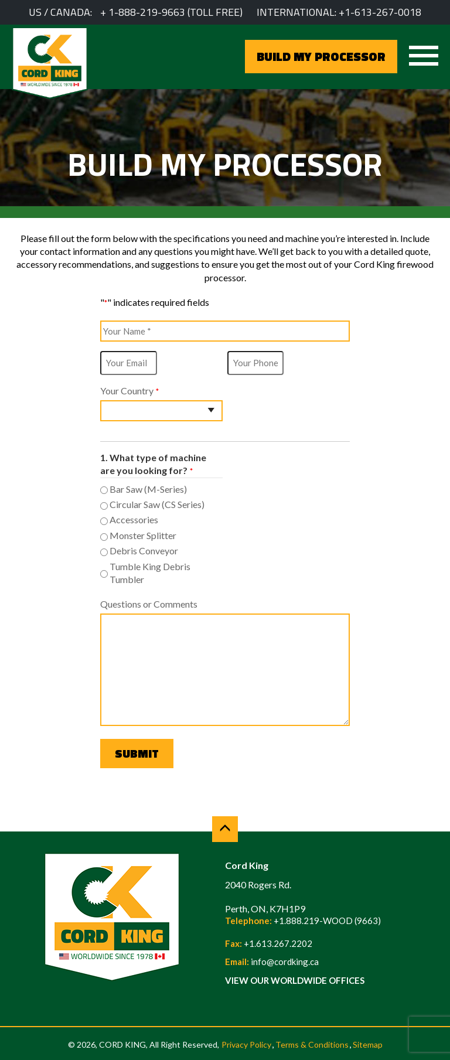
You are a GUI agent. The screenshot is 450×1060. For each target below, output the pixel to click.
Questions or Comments (148, 603)
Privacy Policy (246, 1044)
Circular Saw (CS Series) (157, 504)
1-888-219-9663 (146, 12)
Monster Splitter (143, 535)
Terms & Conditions (312, 1044)
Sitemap (368, 1044)
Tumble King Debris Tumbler (150, 573)
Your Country (129, 391)
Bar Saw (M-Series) (148, 489)
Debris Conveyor (144, 550)
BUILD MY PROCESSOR (321, 56)
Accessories (134, 519)
